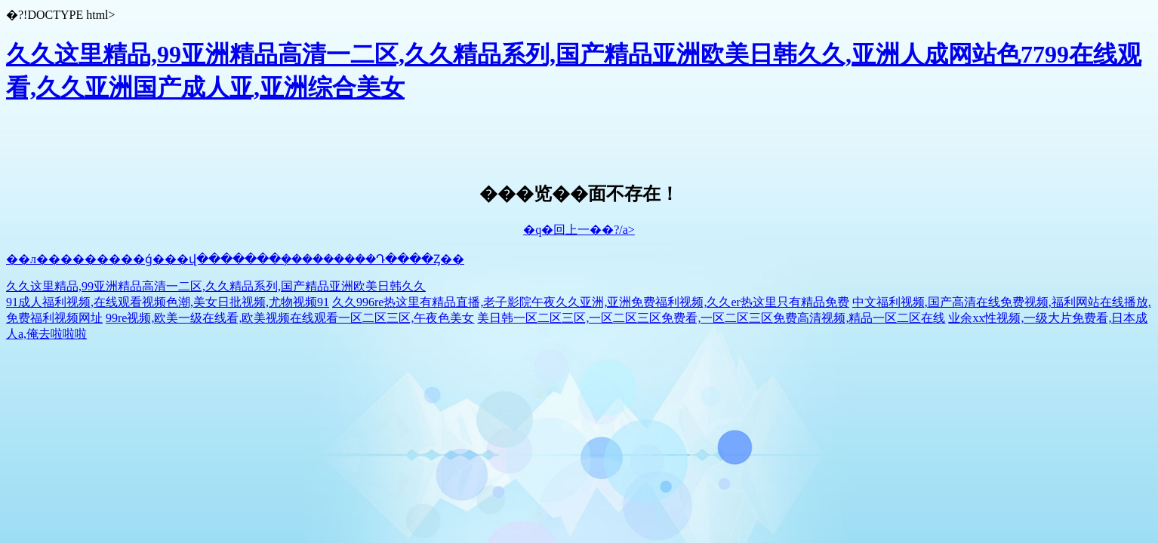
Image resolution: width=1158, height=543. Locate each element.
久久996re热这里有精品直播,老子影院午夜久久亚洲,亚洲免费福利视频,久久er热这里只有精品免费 (590, 302)
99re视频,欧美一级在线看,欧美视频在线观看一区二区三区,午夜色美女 (290, 317)
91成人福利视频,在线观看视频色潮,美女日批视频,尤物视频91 (167, 302)
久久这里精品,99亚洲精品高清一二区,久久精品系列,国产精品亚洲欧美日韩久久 (216, 286)
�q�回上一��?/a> (579, 229)
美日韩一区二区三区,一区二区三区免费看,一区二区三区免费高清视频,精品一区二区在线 (711, 317)
